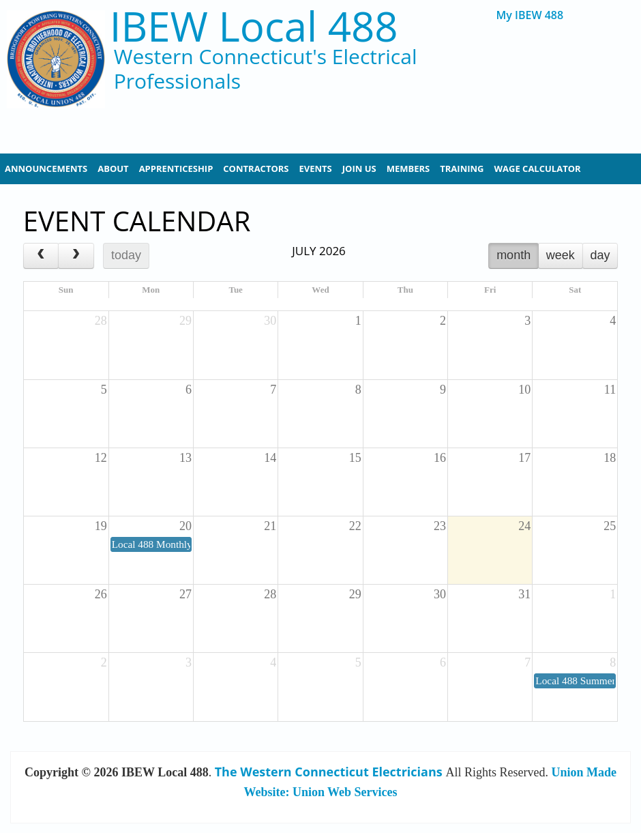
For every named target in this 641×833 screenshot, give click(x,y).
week (560, 255)
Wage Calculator (537, 168)
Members (408, 168)
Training (461, 168)
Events (315, 168)
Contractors (255, 168)
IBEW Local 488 (254, 26)
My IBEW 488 (530, 15)
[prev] (41, 256)
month (513, 255)
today (126, 255)
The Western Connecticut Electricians (329, 771)
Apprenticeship (176, 168)
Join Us (359, 168)
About (113, 168)
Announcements (46, 168)
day (600, 255)
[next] (75, 256)
